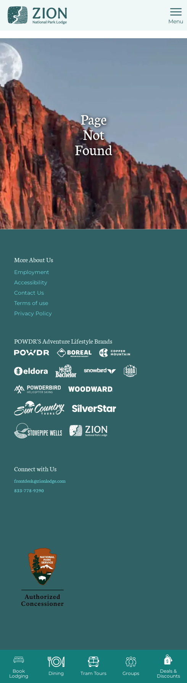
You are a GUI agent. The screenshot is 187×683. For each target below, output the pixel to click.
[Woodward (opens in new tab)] (90, 389)
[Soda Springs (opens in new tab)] (130, 371)
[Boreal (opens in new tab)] (74, 352)
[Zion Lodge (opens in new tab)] (88, 430)
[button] (19, 666)
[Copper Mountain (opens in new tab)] (114, 353)
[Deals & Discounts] (168, 666)
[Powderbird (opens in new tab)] (37, 389)
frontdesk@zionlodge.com (40, 480)
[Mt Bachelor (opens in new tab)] (65, 371)
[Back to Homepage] (93, 577)
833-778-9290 (29, 490)
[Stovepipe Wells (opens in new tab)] (38, 430)
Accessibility (30, 282)
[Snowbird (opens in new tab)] (100, 371)
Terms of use (31, 303)
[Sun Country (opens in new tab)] (39, 408)
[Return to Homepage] (37, 15)
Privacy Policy (33, 313)
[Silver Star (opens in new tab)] (94, 408)
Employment (31, 272)
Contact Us (29, 292)
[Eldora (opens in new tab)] (31, 371)
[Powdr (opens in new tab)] (31, 352)
